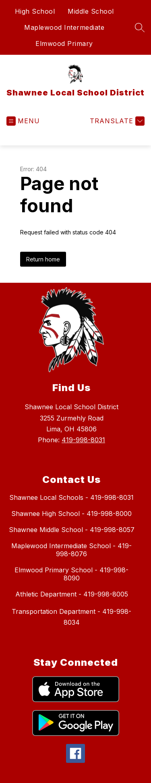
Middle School (91, 11)
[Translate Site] (116, 121)
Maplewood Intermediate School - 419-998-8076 (71, 550)
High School (35, 11)
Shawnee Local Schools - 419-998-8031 (71, 497)
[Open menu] (23, 121)
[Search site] (140, 27)
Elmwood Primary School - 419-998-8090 (71, 574)
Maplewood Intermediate (64, 27)
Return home (43, 259)
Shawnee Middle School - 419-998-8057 (71, 530)
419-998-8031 (83, 440)
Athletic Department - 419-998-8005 (71, 594)
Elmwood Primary (64, 43)
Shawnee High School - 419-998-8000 (71, 514)
